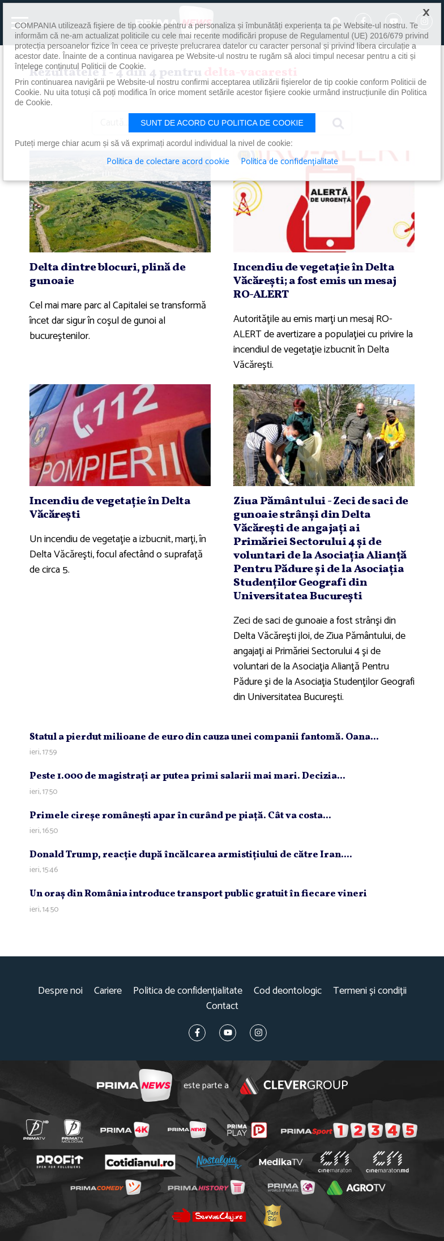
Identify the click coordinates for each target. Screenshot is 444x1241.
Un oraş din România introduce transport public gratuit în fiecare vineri (198, 893)
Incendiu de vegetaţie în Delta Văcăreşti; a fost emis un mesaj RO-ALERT (314, 281)
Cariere (108, 991)
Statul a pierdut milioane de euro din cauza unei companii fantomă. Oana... (204, 737)
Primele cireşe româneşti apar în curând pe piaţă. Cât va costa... (180, 815)
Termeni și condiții (370, 991)
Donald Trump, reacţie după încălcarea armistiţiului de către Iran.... (190, 854)
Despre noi (60, 991)
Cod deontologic (288, 991)
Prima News (134, 1085)
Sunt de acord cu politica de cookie (222, 122)
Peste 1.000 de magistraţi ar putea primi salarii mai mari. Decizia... (187, 776)
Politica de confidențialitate (187, 991)
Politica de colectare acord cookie (167, 162)
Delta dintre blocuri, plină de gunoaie (107, 274)
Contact (222, 1006)
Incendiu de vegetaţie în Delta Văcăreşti (109, 508)
